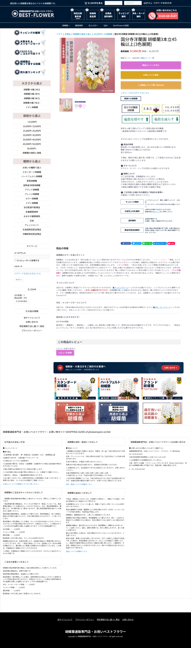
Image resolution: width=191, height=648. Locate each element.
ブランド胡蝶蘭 (31, 192)
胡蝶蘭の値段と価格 (32, 154)
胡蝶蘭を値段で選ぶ (83, 34)
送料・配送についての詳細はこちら (79, 484)
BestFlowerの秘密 (121, 25)
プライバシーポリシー (32, 335)
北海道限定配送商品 (32, 233)
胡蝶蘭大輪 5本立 (31, 98)
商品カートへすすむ (150, 65)
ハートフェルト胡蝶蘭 (32, 178)
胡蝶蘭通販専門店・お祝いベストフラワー (95, 631)
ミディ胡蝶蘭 (31, 107)
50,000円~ (32, 150)
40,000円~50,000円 (31, 145)
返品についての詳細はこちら (76, 551)
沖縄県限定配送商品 (32, 238)
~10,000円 (32, 122)
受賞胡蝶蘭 (31, 183)
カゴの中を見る (21, 305)
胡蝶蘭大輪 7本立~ (32, 103)
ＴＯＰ (59, 34)
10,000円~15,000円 (31, 127)
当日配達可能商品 (32, 210)
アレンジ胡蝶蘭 (31, 197)
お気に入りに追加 (150, 75)
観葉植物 (79, 25)
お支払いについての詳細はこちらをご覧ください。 (21, 484)
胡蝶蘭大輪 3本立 (31, 94)
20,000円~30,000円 (31, 136)
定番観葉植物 (31, 215)
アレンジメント (31, 229)
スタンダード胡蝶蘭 (32, 174)
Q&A (105, 25)
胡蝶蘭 (66, 25)
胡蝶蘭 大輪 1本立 (32, 89)
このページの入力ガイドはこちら (135, 92)
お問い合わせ (31, 326)
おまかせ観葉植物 (32, 220)
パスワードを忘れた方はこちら (27, 277)
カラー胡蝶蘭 (31, 201)
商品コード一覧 (147, 58)
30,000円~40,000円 (31, 141)
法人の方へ (93, 25)
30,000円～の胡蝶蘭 (105, 34)
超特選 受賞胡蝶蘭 (32, 187)
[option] (87, 65)
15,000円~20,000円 (31, 131)
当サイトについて (32, 322)
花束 (32, 224)
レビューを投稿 (65, 352)
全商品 (68, 34)
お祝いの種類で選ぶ (32, 169)
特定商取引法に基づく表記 (32, 330)
